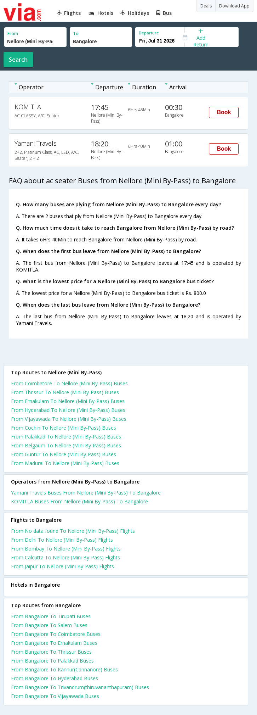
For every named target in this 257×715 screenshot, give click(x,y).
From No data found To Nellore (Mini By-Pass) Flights (73, 530)
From (12, 33)
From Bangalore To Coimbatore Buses (56, 634)
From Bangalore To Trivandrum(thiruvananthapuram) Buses (80, 687)
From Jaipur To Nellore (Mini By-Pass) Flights (62, 566)
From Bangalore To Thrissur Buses (51, 651)
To (76, 33)
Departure (149, 32)
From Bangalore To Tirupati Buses (51, 616)
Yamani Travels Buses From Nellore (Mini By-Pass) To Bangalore (86, 492)
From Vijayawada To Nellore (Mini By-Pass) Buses (68, 418)
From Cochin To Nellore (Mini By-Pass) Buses (63, 427)
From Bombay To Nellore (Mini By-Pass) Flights (66, 548)
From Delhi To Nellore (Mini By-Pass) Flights (62, 539)
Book (224, 112)
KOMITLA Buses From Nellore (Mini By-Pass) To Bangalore (79, 501)
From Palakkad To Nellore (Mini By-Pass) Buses (66, 436)
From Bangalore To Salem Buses (49, 625)
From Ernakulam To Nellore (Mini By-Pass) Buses (68, 401)
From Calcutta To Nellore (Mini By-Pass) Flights (65, 557)
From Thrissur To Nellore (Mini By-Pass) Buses (65, 392)
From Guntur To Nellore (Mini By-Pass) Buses (63, 454)
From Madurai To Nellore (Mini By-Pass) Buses (65, 463)
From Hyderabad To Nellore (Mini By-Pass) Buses (68, 410)
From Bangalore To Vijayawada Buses (55, 696)
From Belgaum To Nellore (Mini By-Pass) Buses (66, 445)
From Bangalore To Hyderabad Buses (54, 678)
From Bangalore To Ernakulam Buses (54, 642)
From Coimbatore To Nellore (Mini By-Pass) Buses (69, 383)
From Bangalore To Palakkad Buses (52, 660)
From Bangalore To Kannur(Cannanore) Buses (64, 669)
